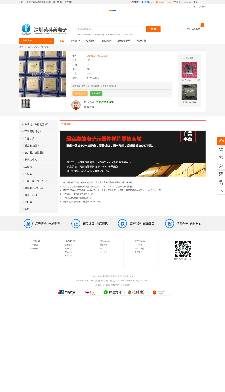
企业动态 (106, 41)
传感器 (26, 173)
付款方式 (138, 245)
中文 (195, 2)
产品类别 (27, 40)
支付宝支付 (139, 248)
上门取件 (103, 252)
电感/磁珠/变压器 (32, 188)
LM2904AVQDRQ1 (97, 34)
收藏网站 (135, 2)
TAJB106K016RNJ (112, 34)
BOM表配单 (124, 41)
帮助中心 (141, 41)
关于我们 (34, 245)
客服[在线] (147, 2)
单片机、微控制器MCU (35, 124)
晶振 (25, 209)
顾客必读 (68, 245)
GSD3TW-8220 (83, 34)
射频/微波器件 (30, 145)
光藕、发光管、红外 (34, 181)
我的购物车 (194, 29)
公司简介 (75, 41)
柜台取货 (103, 248)
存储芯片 (28, 138)
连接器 (26, 202)
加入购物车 (80, 93)
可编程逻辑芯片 (31, 131)
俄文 (204, 6)
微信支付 (138, 252)
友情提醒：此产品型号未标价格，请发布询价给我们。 (95, 86)
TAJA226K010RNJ (127, 34)
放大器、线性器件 (33, 152)
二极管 (26, 166)
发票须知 (68, 255)
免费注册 (68, 2)
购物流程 (68, 248)
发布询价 (96, 93)
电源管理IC (29, 159)
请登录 (60, 2)
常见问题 (68, 252)
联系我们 (91, 41)
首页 (61, 41)
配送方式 (103, 245)
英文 (200, 6)
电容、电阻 (29, 195)
